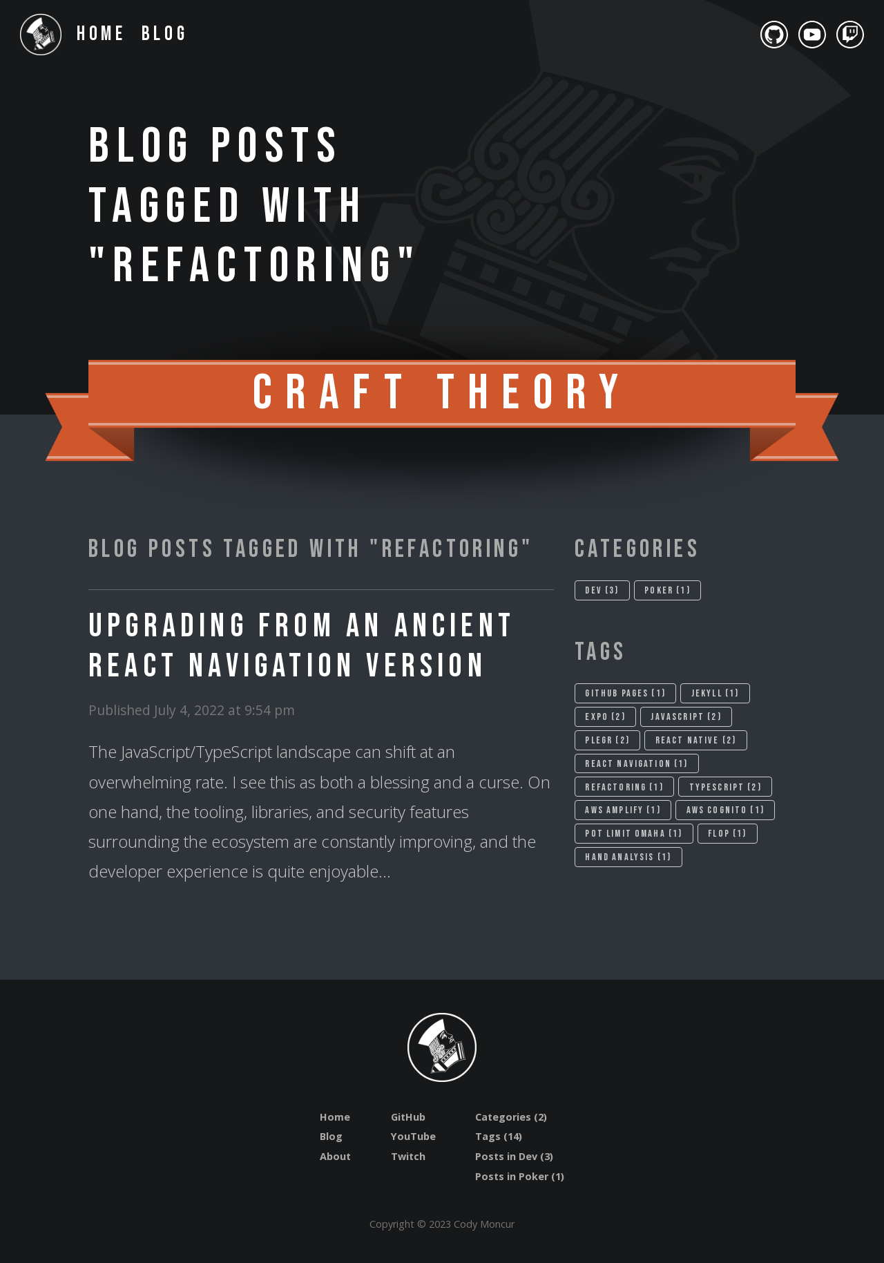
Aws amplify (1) (622, 810)
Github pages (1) (625, 693)
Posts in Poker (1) (519, 1176)
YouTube (413, 1136)
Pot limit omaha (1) (633, 833)
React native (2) (696, 740)
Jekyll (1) (715, 693)
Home (102, 34)
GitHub (408, 1116)
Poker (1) (667, 590)
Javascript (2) (686, 717)
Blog (165, 34)
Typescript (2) (725, 787)
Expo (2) (605, 717)
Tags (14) (498, 1136)
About (335, 1156)
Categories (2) (511, 1116)
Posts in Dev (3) (514, 1156)
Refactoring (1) (624, 787)
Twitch (408, 1156)
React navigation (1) (636, 764)
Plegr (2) (607, 740)
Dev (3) (602, 590)
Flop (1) (727, 833)
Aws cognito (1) (725, 810)
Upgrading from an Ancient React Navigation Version (301, 646)
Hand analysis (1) (628, 857)
